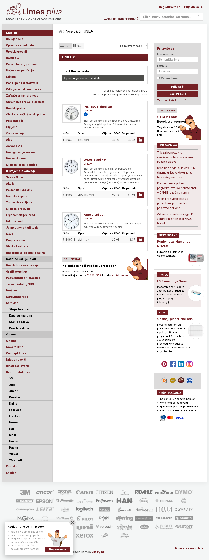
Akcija (10, 183)
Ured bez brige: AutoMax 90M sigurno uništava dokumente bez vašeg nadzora (176, 172)
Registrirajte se (169, 7)
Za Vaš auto (14, 145)
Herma (13, 422)
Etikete (11, 76)
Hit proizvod (14, 221)
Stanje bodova (19, 321)
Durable (14, 397)
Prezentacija (15, 120)
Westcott (15, 460)
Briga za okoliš (16, 359)
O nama (11, 340)
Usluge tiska (14, 39)
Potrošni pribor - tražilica (23, 277)
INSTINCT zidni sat (98, 107)
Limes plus (42, 12)
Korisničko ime (166, 54)
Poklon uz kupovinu (19, 189)
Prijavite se (193, 7)
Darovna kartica (17, 296)
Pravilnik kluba (19, 328)
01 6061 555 (94, 275)
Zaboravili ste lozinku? (171, 100)
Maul (12, 435)
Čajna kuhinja (15, 133)
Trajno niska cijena (19, 202)
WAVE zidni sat (95, 160)
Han (12, 428)
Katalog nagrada (20, 315)
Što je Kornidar (19, 309)
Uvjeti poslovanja (18, 365)
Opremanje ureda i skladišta (25, 101)
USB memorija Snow (172, 281)
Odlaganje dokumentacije (23, 89)
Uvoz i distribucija (18, 372)
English (11, 472)
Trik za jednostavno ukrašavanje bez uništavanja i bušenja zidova (175, 157)
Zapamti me (167, 78)
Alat (9, 139)
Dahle (13, 403)
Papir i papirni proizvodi (22, 83)
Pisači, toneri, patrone (21, 64)
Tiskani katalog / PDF (20, 284)
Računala (12, 57)
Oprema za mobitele (20, 45)
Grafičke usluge (17, 271)
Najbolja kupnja (16, 196)
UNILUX (88, 110)
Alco (12, 384)
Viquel (13, 453)
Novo (9, 233)
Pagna (13, 447)
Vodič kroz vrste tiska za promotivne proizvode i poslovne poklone (172, 203)
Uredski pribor (15, 108)
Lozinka (162, 65)
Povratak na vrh (187, 548)
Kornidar (12, 303)
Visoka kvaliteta (17, 246)
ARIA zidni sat (94, 215)
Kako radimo (14, 347)
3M (11, 378)
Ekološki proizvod (18, 208)
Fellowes (15, 409)
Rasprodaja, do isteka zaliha (25, 252)
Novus (13, 441)
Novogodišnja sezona (20, 152)
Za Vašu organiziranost (22, 95)
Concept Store (16, 353)
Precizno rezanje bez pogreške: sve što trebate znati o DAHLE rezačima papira (177, 188)
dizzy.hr (98, 552)
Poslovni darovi (16, 158)
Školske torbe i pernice (21, 164)
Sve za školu (14, 177)
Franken (14, 416)
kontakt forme (120, 275)
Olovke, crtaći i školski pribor (25, 114)
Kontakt (11, 466)
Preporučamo (15, 240)
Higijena (11, 127)
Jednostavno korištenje (22, 227)
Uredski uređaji (16, 51)
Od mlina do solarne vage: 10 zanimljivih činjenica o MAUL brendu (175, 219)
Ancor (13, 391)
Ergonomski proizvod (20, 215)
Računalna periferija (20, 70)
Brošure (11, 290)
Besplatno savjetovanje (22, 265)
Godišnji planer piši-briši (175, 319)
